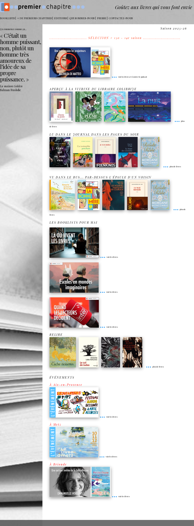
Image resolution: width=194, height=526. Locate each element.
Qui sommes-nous (82, 18)
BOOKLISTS (7, 18)
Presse (101, 18)
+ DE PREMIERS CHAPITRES (34, 18)
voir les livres (109, 257)
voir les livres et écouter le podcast (129, 77)
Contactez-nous (121, 18)
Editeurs (60, 18)
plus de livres (172, 166)
